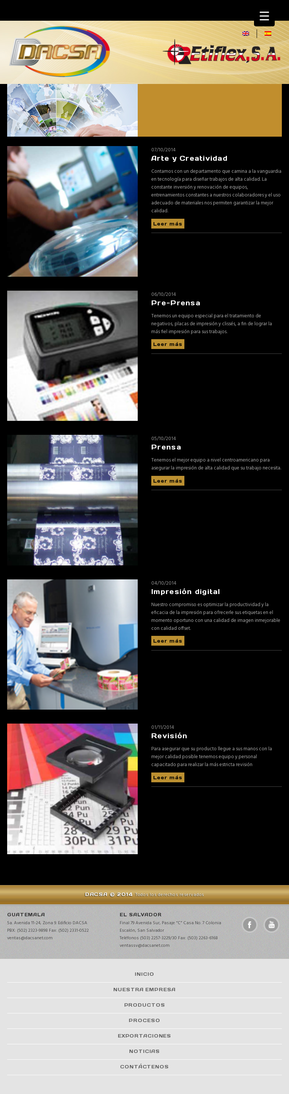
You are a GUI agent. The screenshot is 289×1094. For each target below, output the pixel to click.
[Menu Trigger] (264, 16)
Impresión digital (185, 591)
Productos (144, 1005)
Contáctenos (144, 1067)
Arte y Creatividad (189, 158)
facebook (249, 924)
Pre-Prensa (176, 303)
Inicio (144, 974)
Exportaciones (144, 1036)
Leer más (168, 223)
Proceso (144, 1020)
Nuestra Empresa (144, 989)
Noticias (144, 1051)
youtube (271, 924)
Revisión (169, 735)
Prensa (166, 447)
